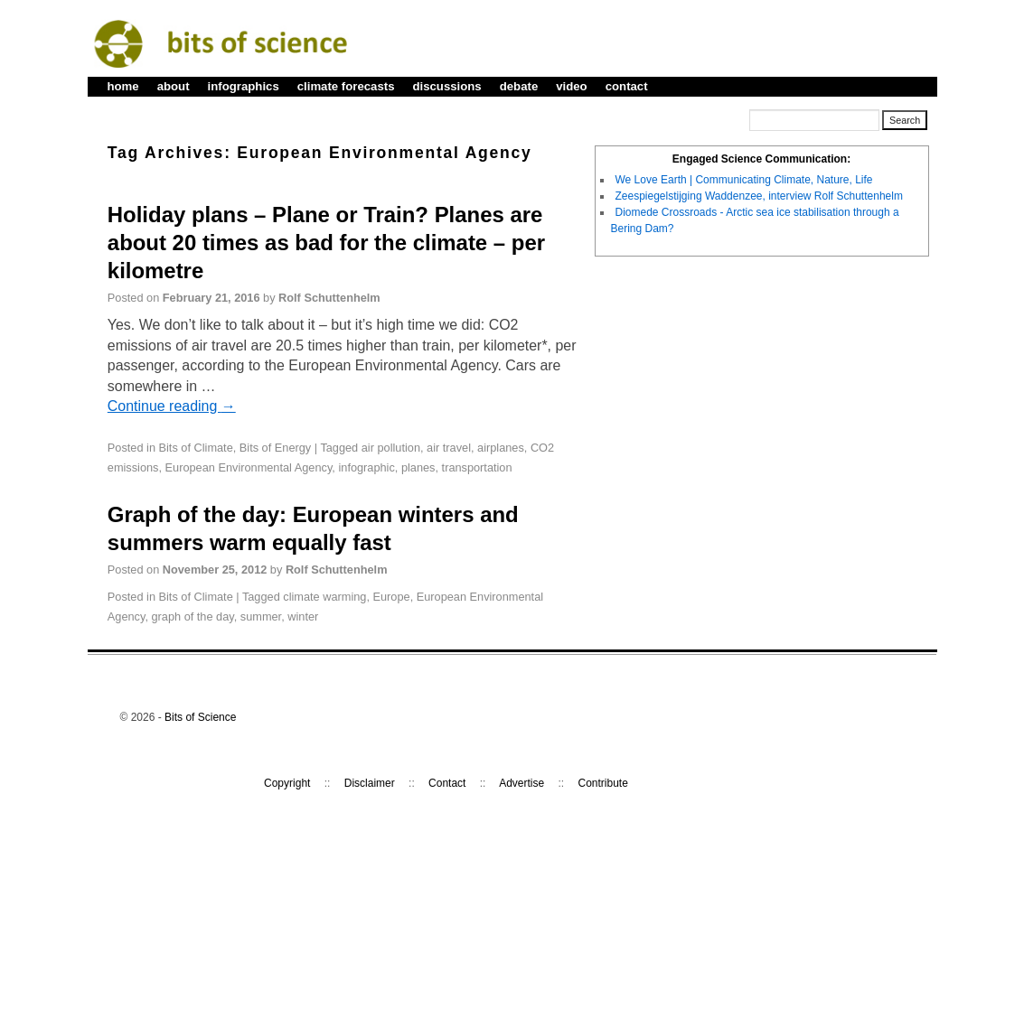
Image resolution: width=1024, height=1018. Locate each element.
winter (302, 616)
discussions (446, 86)
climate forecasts (346, 86)
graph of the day (193, 616)
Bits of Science (200, 717)
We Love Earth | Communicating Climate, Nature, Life (744, 179)
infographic (366, 467)
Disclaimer (369, 783)
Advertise (521, 783)
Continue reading (172, 406)
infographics (243, 86)
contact (627, 86)
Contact (446, 783)
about (173, 86)
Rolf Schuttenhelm (329, 297)
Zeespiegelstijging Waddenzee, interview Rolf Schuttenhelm (759, 196)
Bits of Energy (275, 447)
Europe (391, 596)
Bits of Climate (196, 447)
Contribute (603, 783)
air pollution (391, 447)
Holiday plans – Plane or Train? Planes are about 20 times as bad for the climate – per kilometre (326, 242)
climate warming (324, 596)
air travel (449, 447)
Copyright (287, 783)
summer (260, 616)
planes (418, 467)
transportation (477, 467)
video (571, 86)
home (123, 86)
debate (519, 86)
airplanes (500, 447)
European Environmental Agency (249, 467)
